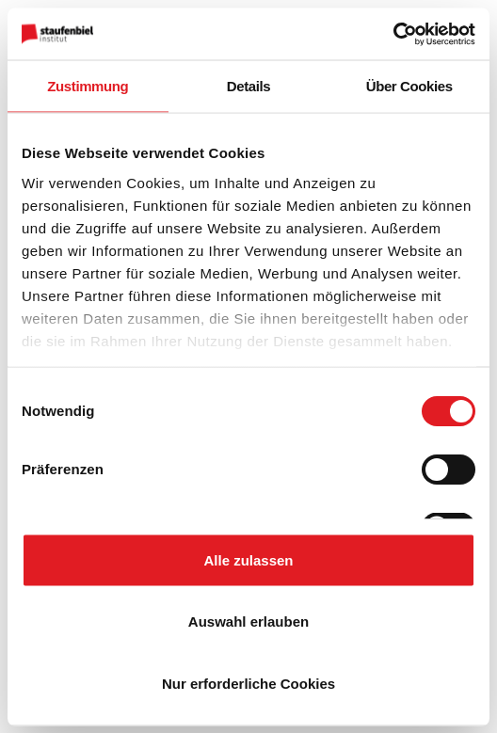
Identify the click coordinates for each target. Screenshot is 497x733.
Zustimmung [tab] (87, 86)
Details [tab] (248, 86)
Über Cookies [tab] (409, 86)
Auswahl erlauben (248, 621)
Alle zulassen (248, 559)
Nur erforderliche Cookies (248, 683)
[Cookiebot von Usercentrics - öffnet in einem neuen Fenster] (393, 34)
